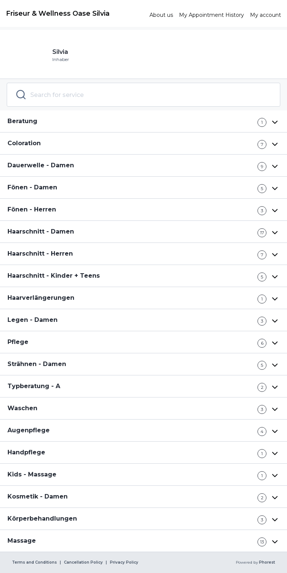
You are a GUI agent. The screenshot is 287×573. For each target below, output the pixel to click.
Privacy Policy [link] (124, 562)
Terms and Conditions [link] (34, 562)
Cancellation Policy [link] (83, 562)
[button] (143, 121)
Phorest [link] (266, 562)
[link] (75, 13)
